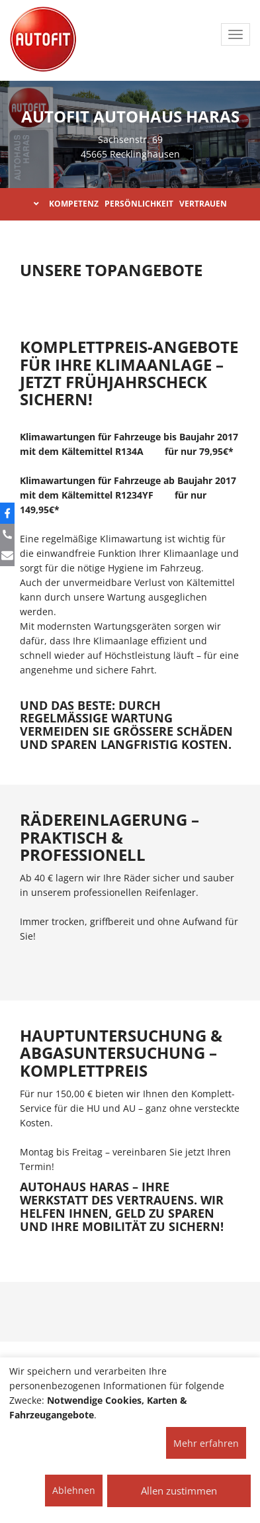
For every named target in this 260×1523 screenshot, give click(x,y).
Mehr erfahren (206, 1443)
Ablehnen (73, 1490)
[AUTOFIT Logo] (43, 39)
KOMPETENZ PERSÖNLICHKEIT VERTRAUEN (130, 203)
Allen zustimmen (179, 1490)
